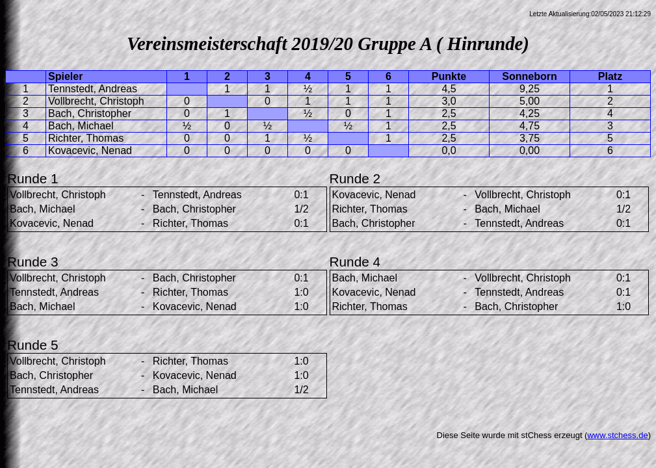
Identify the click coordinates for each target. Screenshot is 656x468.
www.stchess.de (617, 435)
